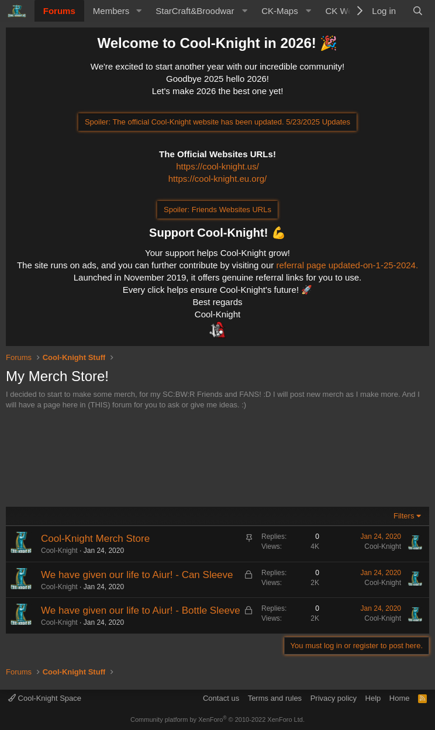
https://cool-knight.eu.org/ (217, 179)
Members (111, 11)
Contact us (221, 698)
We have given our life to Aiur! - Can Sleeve (137, 574)
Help (373, 698)
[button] (138, 11)
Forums (59, 11)
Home (399, 698)
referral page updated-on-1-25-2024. (347, 265)
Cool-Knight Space (44, 698)
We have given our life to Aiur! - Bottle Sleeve (140, 610)
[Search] (417, 11)
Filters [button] (403, 515)
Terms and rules (275, 698)
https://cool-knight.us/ (217, 166)
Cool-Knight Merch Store (95, 538)
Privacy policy (333, 698)
